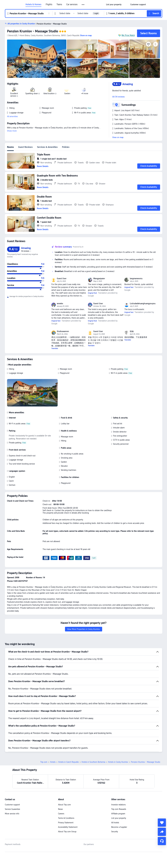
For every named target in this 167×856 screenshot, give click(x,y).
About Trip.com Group (67, 812)
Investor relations (118, 786)
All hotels (115, 803)
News (60, 790)
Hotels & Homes (33, 4)
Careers (61, 795)
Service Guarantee (12, 790)
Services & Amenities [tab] (47, 147)
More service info (12, 795)
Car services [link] (71, 4)
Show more (12, 131)
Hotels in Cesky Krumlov (118, 743)
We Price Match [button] (128, 35)
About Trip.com (64, 786)
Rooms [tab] (10, 147)
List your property (118, 799)
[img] (36, 59)
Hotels (52, 743)
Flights (49, 4)
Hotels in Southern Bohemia (93, 743)
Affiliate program (118, 795)
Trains (59, 4)
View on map (117, 137)
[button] (83, 4)
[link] (113, 4)
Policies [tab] (65, 147)
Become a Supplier (119, 808)
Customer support (12, 786)
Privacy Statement (65, 803)
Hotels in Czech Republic (68, 743)
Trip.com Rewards (118, 790)
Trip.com (43, 743)
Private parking (117, 369)
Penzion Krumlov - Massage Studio (32, 31)
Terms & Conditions (66, 799)
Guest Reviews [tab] (25, 147)
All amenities (12, 116)
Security (114, 812)
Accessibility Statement (67, 808)
